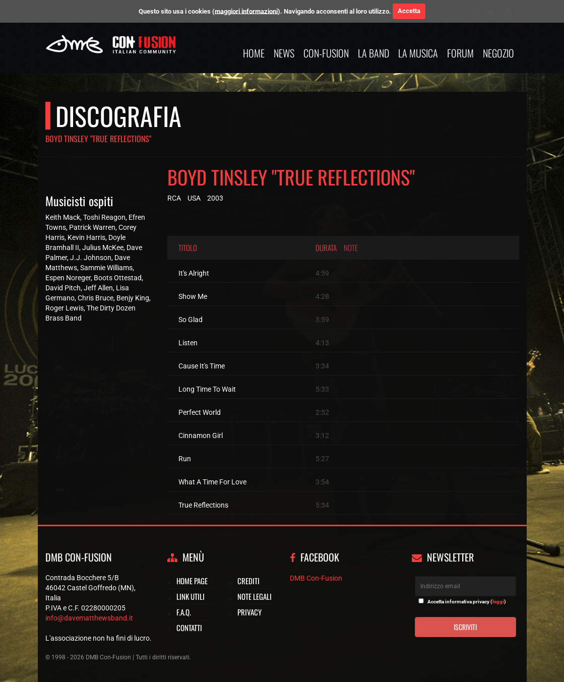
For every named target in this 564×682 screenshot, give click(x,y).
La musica (418, 52)
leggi (498, 601)
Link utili (190, 596)
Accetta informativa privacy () (466, 601)
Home (254, 52)
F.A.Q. (183, 611)
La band (373, 52)
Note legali (254, 596)
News (284, 52)
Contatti (189, 627)
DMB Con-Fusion (316, 578)
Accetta (409, 11)
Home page (192, 580)
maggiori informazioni (246, 11)
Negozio (498, 52)
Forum (460, 52)
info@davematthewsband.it (89, 618)
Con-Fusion (326, 52)
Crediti (248, 580)
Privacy (249, 611)
